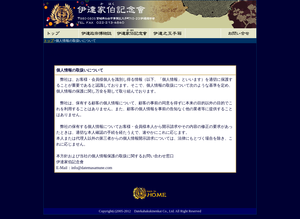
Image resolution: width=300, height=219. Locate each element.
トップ (49, 41)
